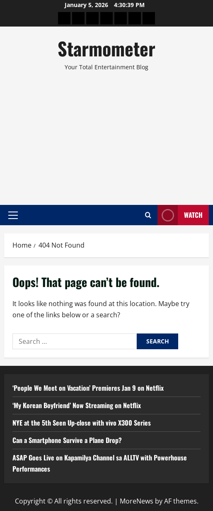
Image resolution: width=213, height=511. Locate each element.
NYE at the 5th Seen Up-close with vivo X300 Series (81, 423)
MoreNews (136, 501)
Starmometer (106, 48)
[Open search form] (148, 215)
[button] (13, 215)
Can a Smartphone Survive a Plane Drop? (67, 440)
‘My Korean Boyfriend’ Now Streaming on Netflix (76, 405)
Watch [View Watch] (180, 215)
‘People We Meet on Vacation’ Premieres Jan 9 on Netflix (88, 388)
